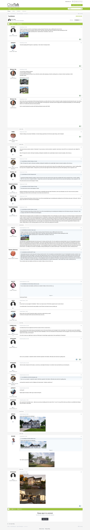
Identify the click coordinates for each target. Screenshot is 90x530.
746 (13, 50)
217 (13, 235)
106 (13, 346)
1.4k (13, 257)
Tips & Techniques (20, 20)
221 (13, 443)
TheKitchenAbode (13, 184)
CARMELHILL (13, 325)
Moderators (24, 11)
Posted (23, 42)
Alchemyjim (13, 338)
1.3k (13, 77)
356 (13, 333)
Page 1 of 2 (19, 23)
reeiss (13, 300)
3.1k (13, 191)
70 (13, 139)
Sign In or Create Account (77, 5)
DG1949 (13, 436)
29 (13, 154)
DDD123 (13, 414)
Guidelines (18, 11)
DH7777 (13, 227)
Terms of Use (41, 528)
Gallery (13, 11)
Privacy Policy (47, 528)
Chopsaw (13, 158)
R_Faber (14, 19)
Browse (9, 9)
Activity (14, 8)
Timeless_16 (13, 147)
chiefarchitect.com (68, 1)
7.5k (13, 166)
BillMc (13, 131)
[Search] (74, 9)
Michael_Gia (13, 69)
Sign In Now (45, 519)
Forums (9, 11)
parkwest (13, 42)
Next (12, 23)
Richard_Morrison (13, 249)
